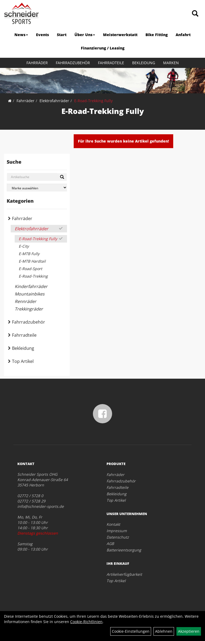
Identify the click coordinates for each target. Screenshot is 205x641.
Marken (171, 62)
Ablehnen (163, 631)
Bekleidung (143, 62)
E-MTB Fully (29, 253)
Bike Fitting (156, 34)
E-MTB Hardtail (32, 261)
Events (42, 34)
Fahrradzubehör (73, 62)
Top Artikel (23, 361)
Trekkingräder (29, 309)
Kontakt (113, 524)
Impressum (117, 530)
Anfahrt (183, 34)
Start (61, 34)
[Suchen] (62, 177)
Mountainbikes (30, 294)
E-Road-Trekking (33, 276)
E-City (24, 246)
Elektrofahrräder (54, 100)
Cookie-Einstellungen (130, 631)
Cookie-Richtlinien (86, 621)
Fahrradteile (111, 62)
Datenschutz (118, 537)
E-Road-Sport (30, 268)
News (21, 34)
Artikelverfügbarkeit (124, 574)
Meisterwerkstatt (120, 34)
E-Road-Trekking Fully (93, 100)
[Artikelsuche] (195, 13)
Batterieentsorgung (124, 549)
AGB (110, 543)
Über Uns (84, 34)
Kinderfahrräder (31, 286)
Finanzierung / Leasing (102, 48)
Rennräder (25, 301)
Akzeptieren (188, 631)
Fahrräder (37, 62)
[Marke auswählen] (37, 187)
